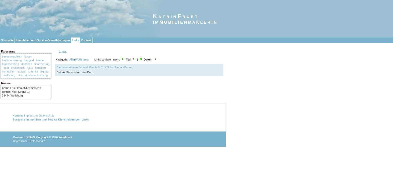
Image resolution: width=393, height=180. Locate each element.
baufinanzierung (12, 60)
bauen (28, 56)
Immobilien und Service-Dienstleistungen (43, 40)
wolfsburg (9, 75)
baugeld (29, 60)
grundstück (18, 67)
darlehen (26, 64)
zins (20, 75)
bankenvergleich (12, 56)
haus (30, 67)
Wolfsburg (81, 59)
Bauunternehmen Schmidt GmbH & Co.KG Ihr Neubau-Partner (95, 67)
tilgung (44, 71)
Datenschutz (46, 115)
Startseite (7, 40)
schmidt (33, 71)
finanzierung (41, 64)
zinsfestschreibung (36, 75)
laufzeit (22, 71)
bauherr (41, 60)
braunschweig (10, 64)
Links (75, 40)
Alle (71, 59)
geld (6, 67)
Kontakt (86, 40)
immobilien (8, 71)
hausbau (40, 67)
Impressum (31, 115)
